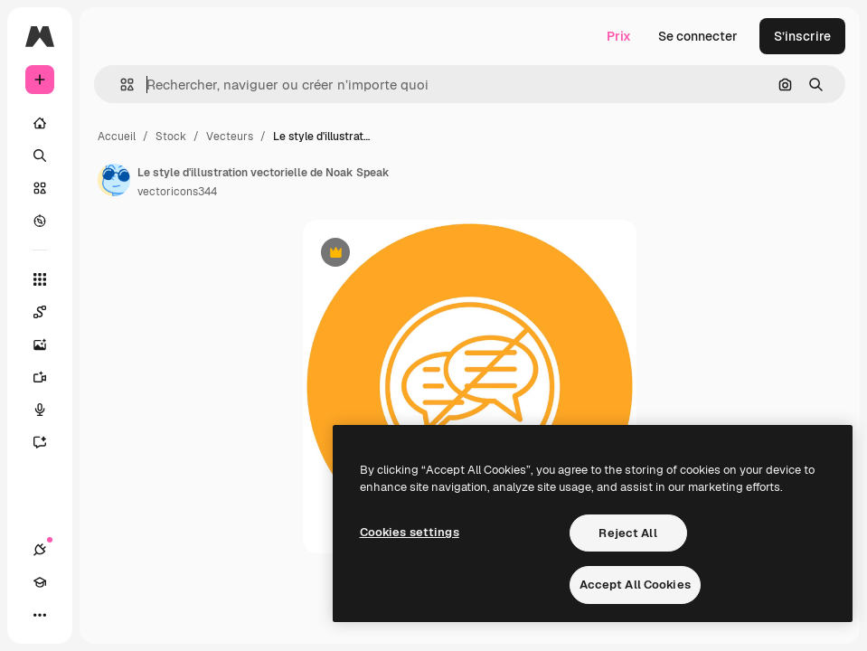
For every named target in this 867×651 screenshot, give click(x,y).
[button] (120, 84)
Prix (619, 36)
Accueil (117, 136)
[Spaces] (39, 311)
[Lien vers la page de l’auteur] (114, 180)
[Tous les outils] (39, 279)
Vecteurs (229, 136)
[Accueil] (39, 122)
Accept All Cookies (635, 584)
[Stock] (39, 188)
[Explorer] (39, 220)
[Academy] (39, 582)
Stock (170, 136)
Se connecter (698, 36)
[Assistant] (39, 442)
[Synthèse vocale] (39, 409)
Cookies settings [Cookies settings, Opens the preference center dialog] (409, 532)
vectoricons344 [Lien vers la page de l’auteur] (177, 191)
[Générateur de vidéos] (39, 377)
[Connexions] (39, 549)
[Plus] (39, 614)
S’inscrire (802, 36)
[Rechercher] (39, 155)
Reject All (627, 533)
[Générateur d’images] (39, 344)
